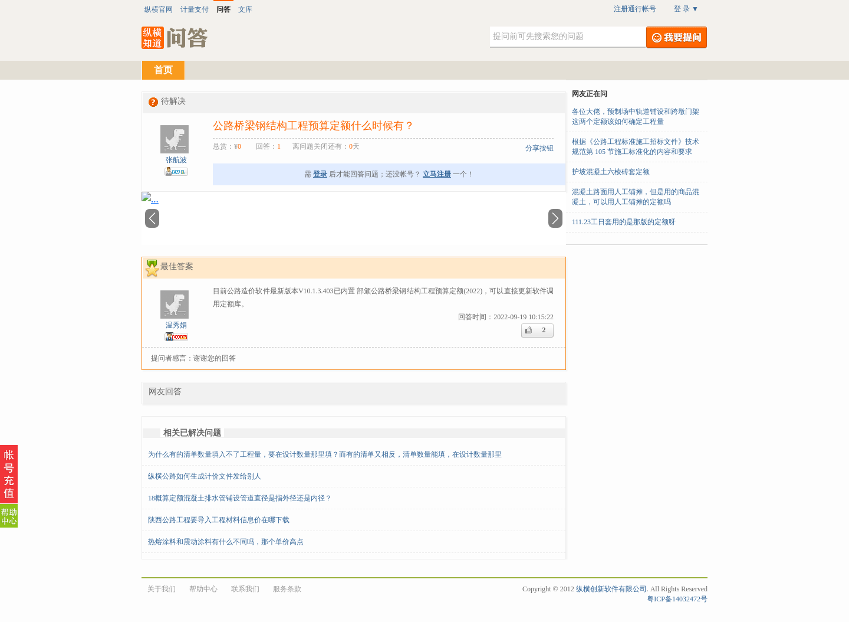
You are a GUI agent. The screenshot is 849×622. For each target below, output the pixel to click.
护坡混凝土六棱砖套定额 (611, 172)
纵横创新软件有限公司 (611, 589)
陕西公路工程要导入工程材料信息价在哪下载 (218, 520)
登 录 (686, 9)
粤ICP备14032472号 (677, 599)
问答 (223, 9)
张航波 (176, 160)
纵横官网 (158, 9)
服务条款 (287, 589)
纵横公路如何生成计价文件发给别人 (204, 476)
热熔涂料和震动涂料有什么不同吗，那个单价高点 (226, 542)
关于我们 (161, 589)
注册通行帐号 (635, 9)
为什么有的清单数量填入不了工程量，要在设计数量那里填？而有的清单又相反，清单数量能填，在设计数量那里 (325, 454)
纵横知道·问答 (175, 38)
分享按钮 (539, 148)
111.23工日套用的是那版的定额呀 (624, 222)
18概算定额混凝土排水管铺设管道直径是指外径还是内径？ (240, 498)
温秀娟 (176, 325)
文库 (245, 9)
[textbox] (568, 37)
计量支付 (194, 9)
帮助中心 (203, 589)
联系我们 (245, 589)
